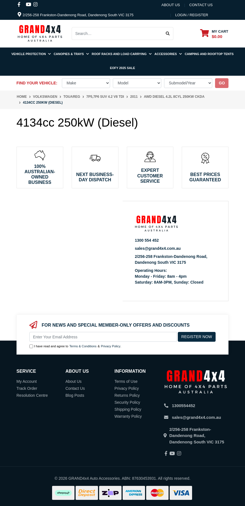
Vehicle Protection (31, 54)
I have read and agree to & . (75, 346)
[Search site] (167, 33)
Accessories (168, 54)
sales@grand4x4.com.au (158, 248)
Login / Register (191, 15)
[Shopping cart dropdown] (214, 33)
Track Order (27, 388)
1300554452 (183, 405)
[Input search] (117, 33)
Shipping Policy (128, 409)
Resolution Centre (32, 395)
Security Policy (127, 402)
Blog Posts (75, 395)
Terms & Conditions (83, 346)
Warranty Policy (128, 416)
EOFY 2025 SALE (122, 68)
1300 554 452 (147, 240)
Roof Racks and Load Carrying (122, 54)
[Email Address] (103, 337)
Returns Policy (127, 395)
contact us (201, 5)
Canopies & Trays (71, 54)
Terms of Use (126, 381)
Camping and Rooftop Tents (209, 54)
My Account (27, 381)
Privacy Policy (110, 346)
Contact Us (75, 388)
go (222, 83)
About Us (170, 5)
